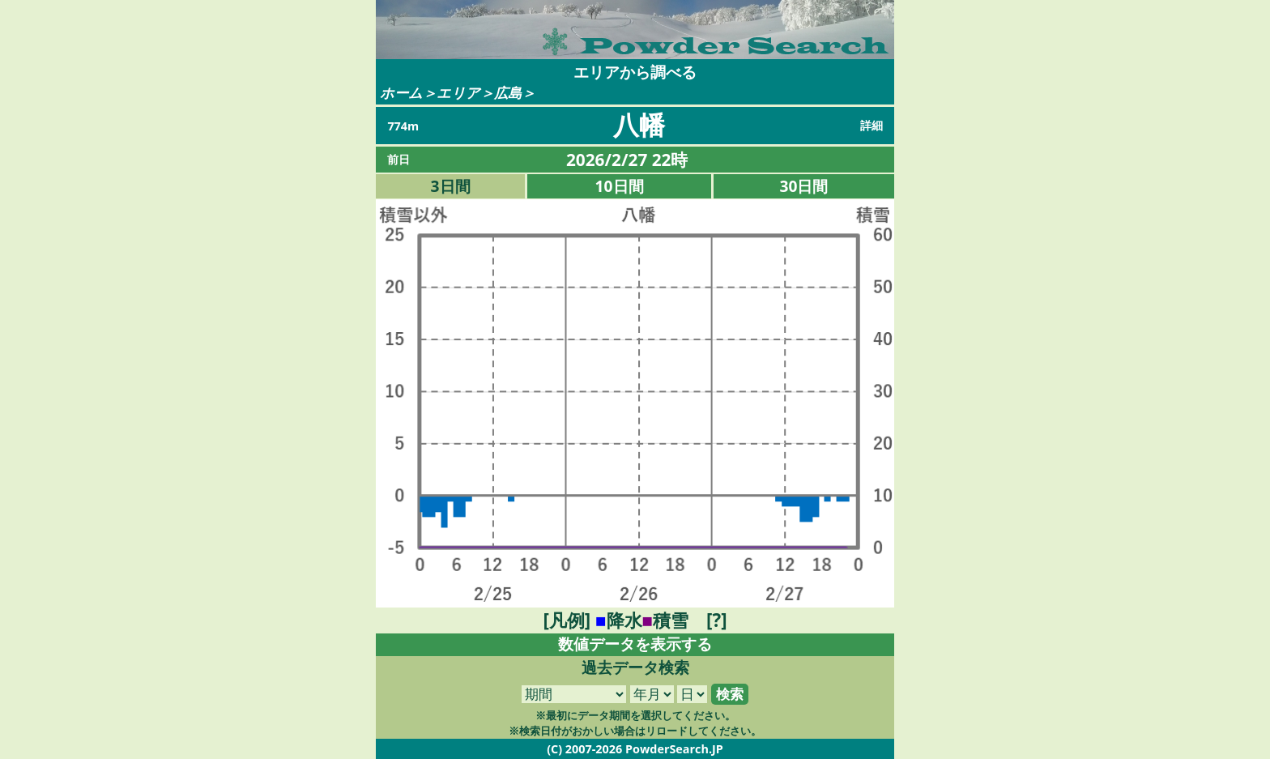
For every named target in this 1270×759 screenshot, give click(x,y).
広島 (508, 92)
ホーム (401, 92)
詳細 (871, 125)
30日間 (804, 186)
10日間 (619, 186)
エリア (458, 92)
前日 (398, 159)
